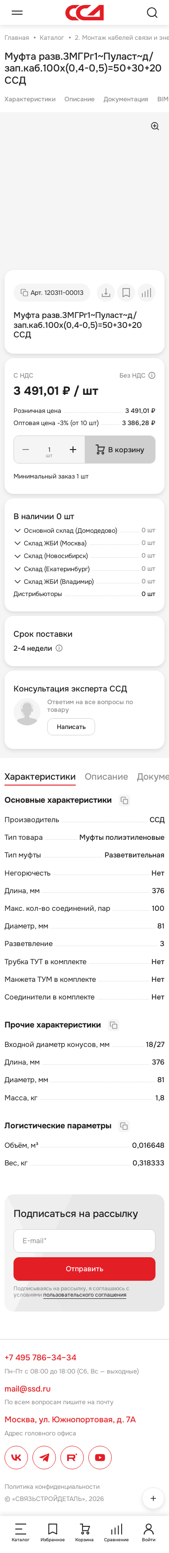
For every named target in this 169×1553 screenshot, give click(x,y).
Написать (71, 727)
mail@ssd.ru (27, 1389)
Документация (126, 99)
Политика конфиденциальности (52, 1486)
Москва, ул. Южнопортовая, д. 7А (70, 1420)
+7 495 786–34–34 (40, 1358)
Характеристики (30, 99)
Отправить (84, 1269)
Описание (79, 99)
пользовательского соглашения (84, 1294)
